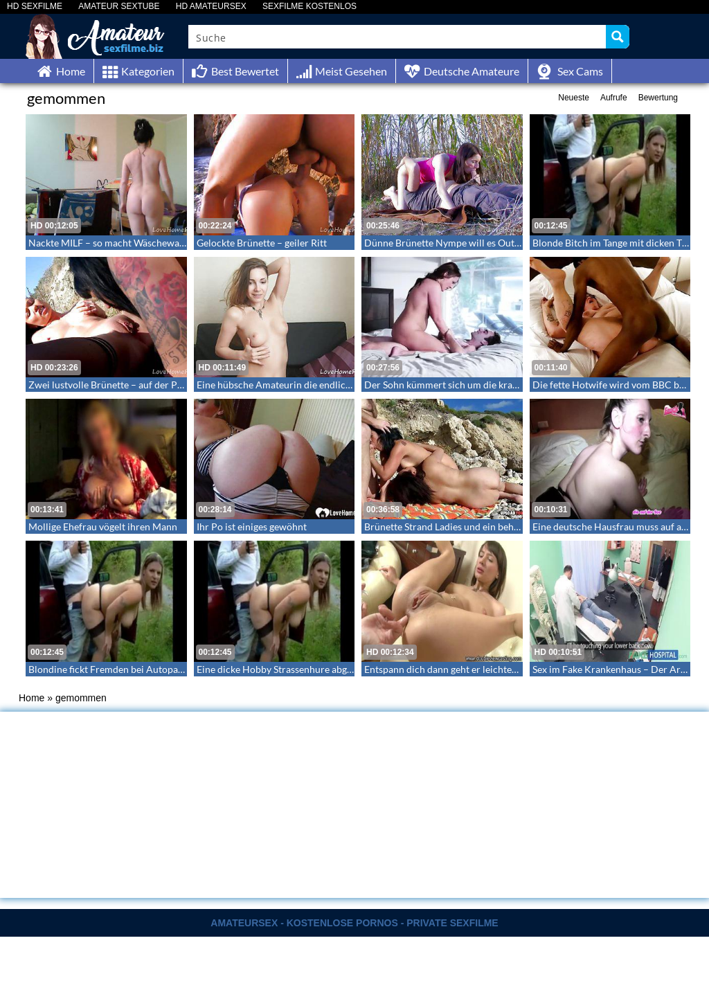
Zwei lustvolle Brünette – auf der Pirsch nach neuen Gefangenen (165, 384)
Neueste (573, 97)
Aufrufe (613, 97)
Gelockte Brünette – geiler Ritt (262, 243)
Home (31, 697)
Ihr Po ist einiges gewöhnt (252, 526)
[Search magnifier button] (617, 36)
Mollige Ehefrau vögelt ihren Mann (102, 526)
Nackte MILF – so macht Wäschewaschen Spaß (128, 243)
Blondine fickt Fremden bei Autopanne (111, 669)
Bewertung (658, 97)
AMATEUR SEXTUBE (118, 6)
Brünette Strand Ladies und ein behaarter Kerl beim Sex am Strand (505, 526)
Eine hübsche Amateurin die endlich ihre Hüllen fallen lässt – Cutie (340, 384)
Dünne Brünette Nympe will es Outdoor (449, 243)
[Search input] (398, 36)
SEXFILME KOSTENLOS (309, 6)
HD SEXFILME (34, 6)
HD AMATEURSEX (211, 6)
